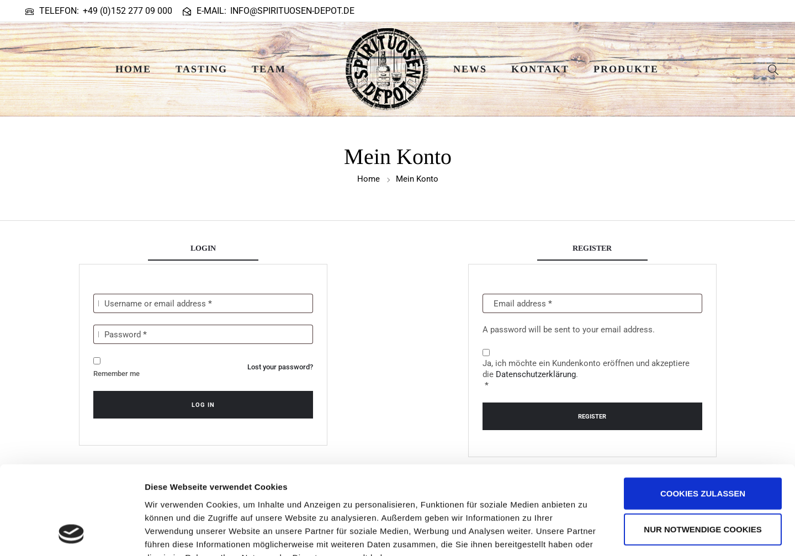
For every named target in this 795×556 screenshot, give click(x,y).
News (470, 69)
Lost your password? (280, 367)
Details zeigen (587, 534)
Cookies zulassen (702, 412)
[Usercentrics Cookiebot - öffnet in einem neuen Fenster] (71, 534)
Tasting (201, 69)
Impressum (168, 489)
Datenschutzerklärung (536, 374)
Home (133, 69)
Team (269, 69)
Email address (523, 304)
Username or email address (158, 304)
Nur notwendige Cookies (702, 448)
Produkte (626, 69)
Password (125, 335)
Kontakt (540, 69)
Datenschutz (225, 489)
